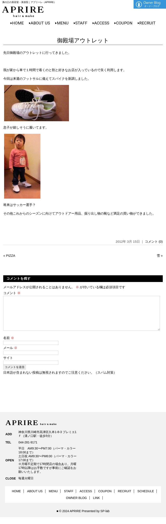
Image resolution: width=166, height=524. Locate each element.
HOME (18, 23)
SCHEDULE (145, 498)
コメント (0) (154, 241)
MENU (63, 23)
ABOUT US (40, 23)
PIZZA (10, 255)
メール (10, 355)
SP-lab (105, 518)
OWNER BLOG (76, 504)
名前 (8, 345)
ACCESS (101, 23)
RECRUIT (147, 23)
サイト (8, 364)
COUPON (124, 23)
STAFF (81, 23)
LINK (96, 504)
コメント (11, 293)
